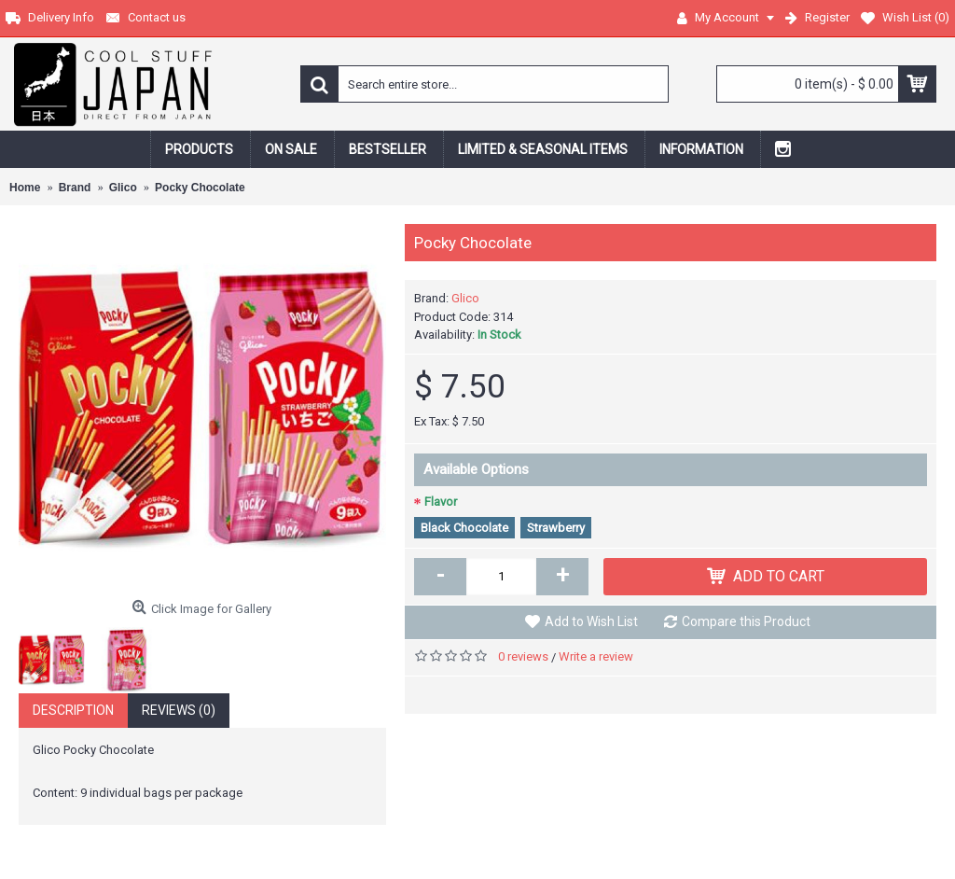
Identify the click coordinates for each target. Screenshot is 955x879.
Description (73, 710)
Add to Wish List (591, 621)
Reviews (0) (178, 710)
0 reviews (523, 656)
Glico (465, 298)
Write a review (596, 656)
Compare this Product (746, 621)
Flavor (440, 502)
